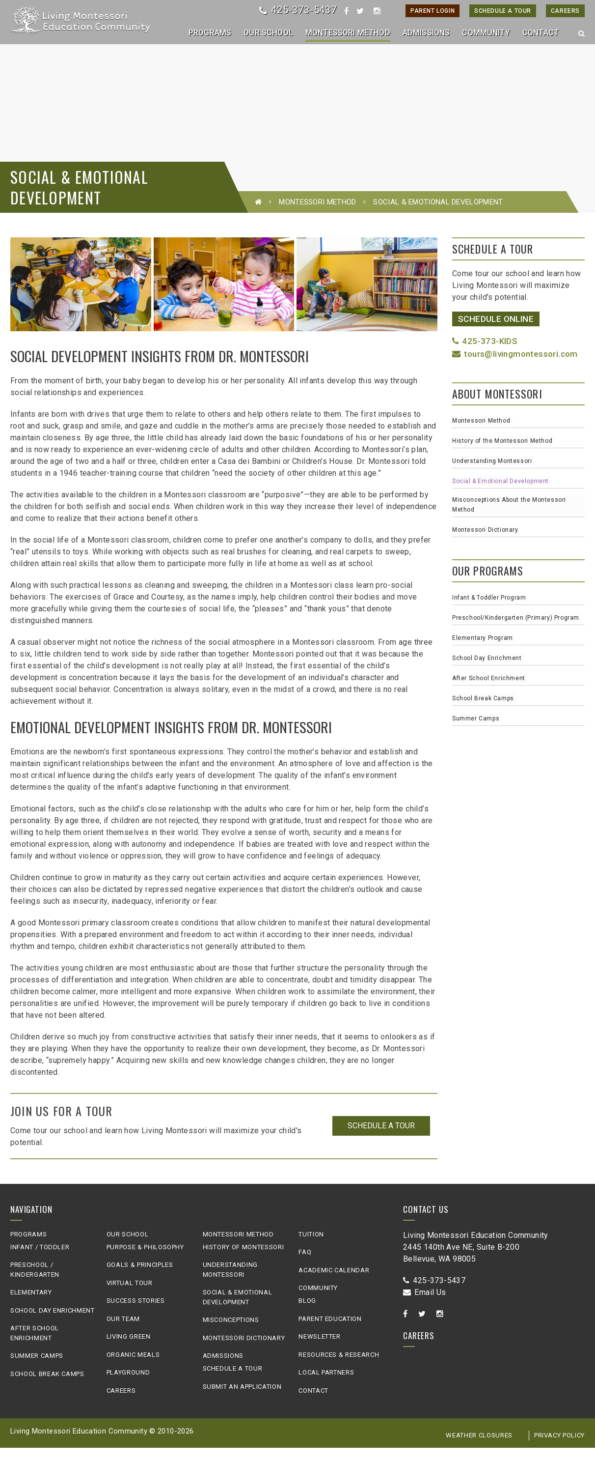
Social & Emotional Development (500, 496)
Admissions (223, 1371)
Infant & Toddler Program (489, 613)
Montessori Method (317, 217)
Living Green (129, 1352)
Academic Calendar (333, 1285)
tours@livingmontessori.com (515, 369)
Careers (565, 10)
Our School (128, 1249)
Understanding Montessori (492, 476)
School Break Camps (483, 714)
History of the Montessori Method (502, 456)
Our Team (123, 1334)
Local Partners (326, 1388)
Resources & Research (338, 1370)
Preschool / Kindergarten (34, 1285)
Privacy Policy (559, 1451)
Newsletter (319, 1352)
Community (318, 1303)
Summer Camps (475, 734)
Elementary (31, 1308)
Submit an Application (242, 1402)
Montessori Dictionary (485, 545)
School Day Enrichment (487, 673)
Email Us (424, 1307)
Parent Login (432, 10)
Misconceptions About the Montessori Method (509, 520)
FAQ (304, 1267)
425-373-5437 (297, 10)
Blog (307, 1316)
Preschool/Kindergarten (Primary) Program (515, 633)
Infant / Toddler (39, 1262)
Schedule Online (496, 334)
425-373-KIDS (484, 357)
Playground (128, 1388)
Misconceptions (231, 1335)
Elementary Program (482, 653)
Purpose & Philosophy (145, 1262)
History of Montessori (243, 1262)
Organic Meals (133, 1370)
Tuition (311, 1249)
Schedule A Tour (502, 10)
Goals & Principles (140, 1280)
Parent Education (329, 1334)
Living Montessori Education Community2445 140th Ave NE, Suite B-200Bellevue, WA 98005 (475, 1262)
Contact (313, 1405)
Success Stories (136, 1316)
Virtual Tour (130, 1298)
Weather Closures (479, 1451)
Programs (28, 1249)
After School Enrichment (488, 693)
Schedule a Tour (381, 1141)
